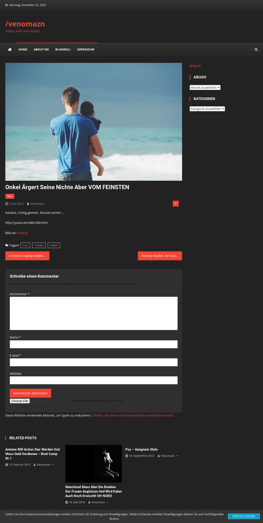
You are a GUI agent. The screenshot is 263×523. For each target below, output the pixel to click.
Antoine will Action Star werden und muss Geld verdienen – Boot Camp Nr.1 (32, 453)
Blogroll (63, 49)
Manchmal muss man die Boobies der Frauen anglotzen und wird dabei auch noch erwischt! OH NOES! (93, 491)
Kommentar (20, 294)
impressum (85, 49)
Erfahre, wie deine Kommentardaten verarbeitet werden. (133, 415)
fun (10, 196)
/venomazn (25, 23)
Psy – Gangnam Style (141, 449)
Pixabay (22, 233)
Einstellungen (244, 516)
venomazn (37, 204)
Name (15, 337)
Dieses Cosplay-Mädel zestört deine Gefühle (30, 256)
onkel (54, 245)
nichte (39, 245)
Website (15, 373)
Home (22, 49)
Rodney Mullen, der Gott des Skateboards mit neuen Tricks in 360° (161, 256)
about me (41, 49)
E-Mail (15, 355)
